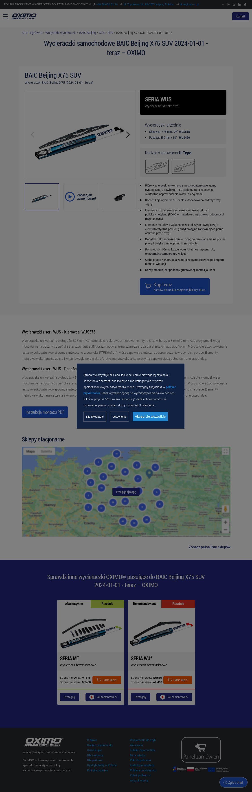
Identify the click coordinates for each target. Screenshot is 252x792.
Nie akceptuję (95, 416)
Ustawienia (119, 416)
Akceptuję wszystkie (150, 417)
